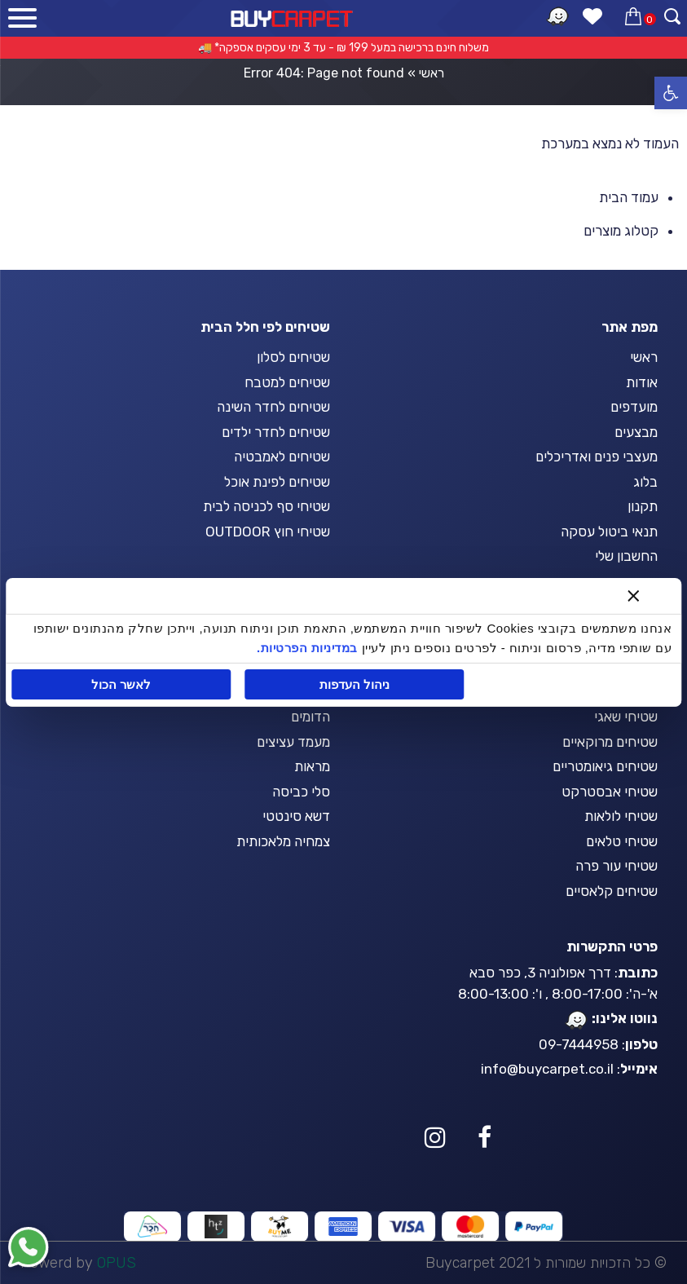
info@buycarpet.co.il (547, 1069)
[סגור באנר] (632, 595)
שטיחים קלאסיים (612, 891)
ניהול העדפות (354, 684)
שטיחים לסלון (293, 357)
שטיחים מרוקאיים (610, 742)
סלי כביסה (301, 791)
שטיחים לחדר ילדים (276, 432)
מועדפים (634, 407)
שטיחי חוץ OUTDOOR (267, 531)
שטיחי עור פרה (616, 866)
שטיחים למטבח (287, 382)
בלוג (645, 482)
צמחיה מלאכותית (283, 841)
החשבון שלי (626, 556)
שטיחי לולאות (621, 816)
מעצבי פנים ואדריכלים (596, 456)
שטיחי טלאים (622, 841)
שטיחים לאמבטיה (282, 456)
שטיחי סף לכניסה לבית (266, 506)
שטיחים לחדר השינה (273, 407)
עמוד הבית (628, 197)
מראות (312, 766)
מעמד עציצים (293, 742)
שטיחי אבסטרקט (609, 791)
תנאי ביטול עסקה (609, 531)
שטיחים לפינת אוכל (277, 482)
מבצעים (636, 432)
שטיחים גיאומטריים (605, 766)
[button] (670, 93)
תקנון (643, 506)
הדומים (310, 716)
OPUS (116, 1263)
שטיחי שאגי (626, 716)
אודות (642, 382)
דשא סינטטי (296, 816)
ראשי (431, 73)
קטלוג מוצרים (621, 231)
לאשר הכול (122, 684)
